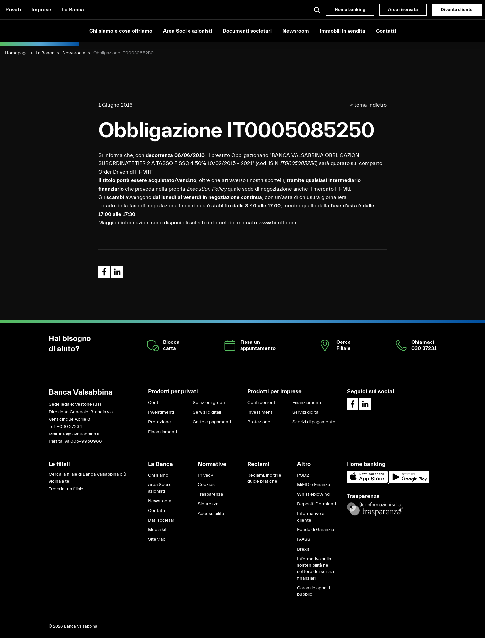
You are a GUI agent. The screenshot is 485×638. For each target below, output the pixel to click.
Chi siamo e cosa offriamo (120, 31)
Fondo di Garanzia (315, 529)
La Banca (73, 10)
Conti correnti (261, 402)
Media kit (157, 529)
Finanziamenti (162, 431)
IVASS (303, 539)
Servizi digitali (207, 412)
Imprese (41, 10)
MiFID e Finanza (313, 484)
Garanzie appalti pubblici (313, 591)
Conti (153, 402)
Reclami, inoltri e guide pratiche (264, 478)
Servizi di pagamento (313, 422)
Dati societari (161, 520)
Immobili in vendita (342, 31)
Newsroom (295, 31)
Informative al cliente (311, 517)
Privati (13, 10)
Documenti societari (247, 31)
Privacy (205, 475)
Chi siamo (158, 475)
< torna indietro (368, 105)
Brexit (303, 549)
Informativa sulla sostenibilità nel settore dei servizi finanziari (315, 568)
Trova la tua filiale (66, 489)
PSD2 (303, 475)
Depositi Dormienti (316, 504)
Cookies (206, 484)
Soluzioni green (209, 402)
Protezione (159, 422)
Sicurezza (208, 504)
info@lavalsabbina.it (79, 434)
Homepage (16, 53)
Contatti (386, 31)
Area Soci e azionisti (187, 31)
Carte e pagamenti (212, 422)
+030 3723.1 (69, 426)
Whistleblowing (313, 494)
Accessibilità (211, 513)
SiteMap (156, 539)
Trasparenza (210, 494)
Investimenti (161, 412)
